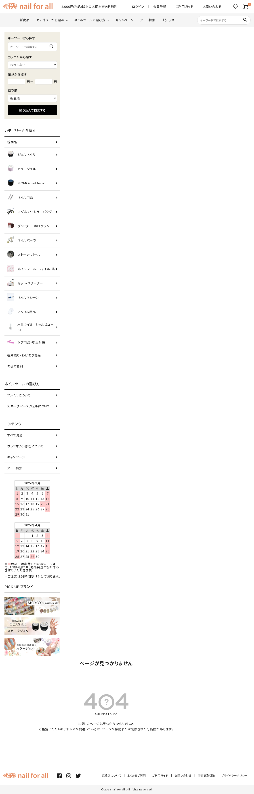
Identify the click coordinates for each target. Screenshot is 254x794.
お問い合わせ (212, 6)
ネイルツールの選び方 (89, 20)
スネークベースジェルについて (28, 406)
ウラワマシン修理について (25, 446)
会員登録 (159, 6)
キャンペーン (124, 20)
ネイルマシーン (23, 297)
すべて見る (15, 435)
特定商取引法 (206, 775)
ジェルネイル (21, 154)
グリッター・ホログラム (28, 226)
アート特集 (147, 20)
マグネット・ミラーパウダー (31, 212)
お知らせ (168, 20)
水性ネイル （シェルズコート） (30, 327)
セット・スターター (25, 283)
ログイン (138, 6)
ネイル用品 (20, 197)
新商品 (25, 20)
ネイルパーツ (21, 240)
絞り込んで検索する (32, 110)
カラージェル (21, 169)
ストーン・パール (23, 255)
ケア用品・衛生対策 (26, 342)
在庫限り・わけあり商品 (24, 355)
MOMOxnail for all (26, 183)
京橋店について (111, 775)
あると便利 (15, 366)
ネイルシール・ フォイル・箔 (31, 269)
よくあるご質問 (137, 775)
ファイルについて (19, 395)
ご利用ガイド (184, 6)
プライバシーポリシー (234, 775)
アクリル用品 (21, 312)
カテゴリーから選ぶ (50, 20)
